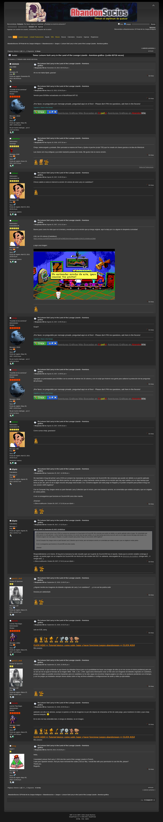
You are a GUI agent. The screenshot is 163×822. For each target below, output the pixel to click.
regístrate (40, 24)
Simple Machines (90, 815)
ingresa (33, 24)
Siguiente (31, 51)
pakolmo (16, 138)
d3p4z (14, 469)
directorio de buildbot (130, 556)
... (26, 51)
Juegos (127, 24)
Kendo (15, 621)
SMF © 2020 (81, 815)
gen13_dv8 (17, 578)
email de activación (58, 24)
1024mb (15, 64)
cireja (14, 87)
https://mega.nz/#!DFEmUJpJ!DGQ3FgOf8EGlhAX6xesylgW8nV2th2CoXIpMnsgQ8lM (65, 239)
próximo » (151, 48)
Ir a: (142, 800)
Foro (120, 24)
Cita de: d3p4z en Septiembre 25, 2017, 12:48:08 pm (49, 529)
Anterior (16, 51)
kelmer (15, 173)
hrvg (14, 746)
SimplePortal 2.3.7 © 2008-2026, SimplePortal (82, 817)
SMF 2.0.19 (73, 815)
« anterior (144, 48)
